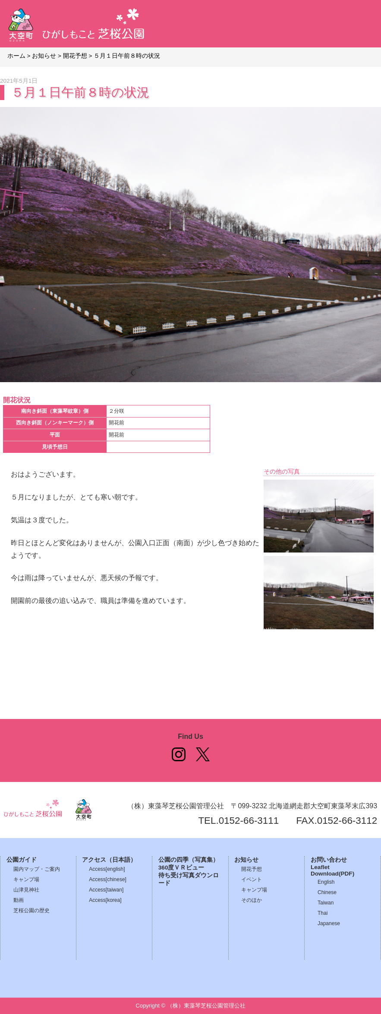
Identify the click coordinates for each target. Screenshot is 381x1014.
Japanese (329, 923)
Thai (322, 913)
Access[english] (107, 869)
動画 (18, 900)
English (326, 882)
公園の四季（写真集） (188, 860)
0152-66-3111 (249, 820)
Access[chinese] (107, 879)
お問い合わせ (329, 860)
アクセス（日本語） (109, 860)
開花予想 (251, 869)
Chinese (327, 892)
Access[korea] (105, 900)
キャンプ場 (26, 879)
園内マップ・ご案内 (36, 869)
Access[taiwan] (106, 890)
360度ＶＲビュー (181, 867)
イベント (251, 879)
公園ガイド (21, 860)
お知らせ (246, 860)
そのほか (251, 900)
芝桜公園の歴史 (31, 910)
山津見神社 (26, 890)
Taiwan (326, 903)
